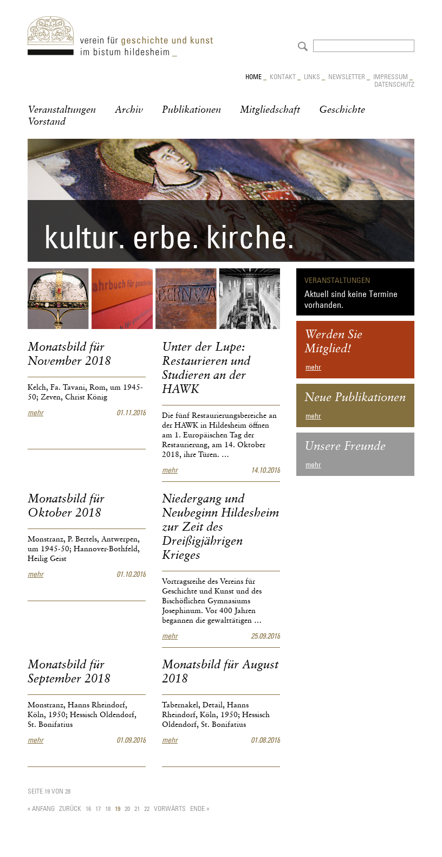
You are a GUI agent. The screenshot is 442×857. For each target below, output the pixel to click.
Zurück (70, 808)
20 (127, 808)
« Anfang (41, 808)
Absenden (301, 45)
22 (147, 808)
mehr (35, 412)
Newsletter (346, 76)
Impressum (390, 76)
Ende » (199, 808)
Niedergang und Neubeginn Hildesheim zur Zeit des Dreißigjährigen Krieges (220, 527)
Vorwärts (170, 808)
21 (137, 808)
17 (98, 808)
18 (107, 808)
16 (88, 808)
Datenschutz (394, 84)
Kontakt (283, 76)
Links (312, 76)
